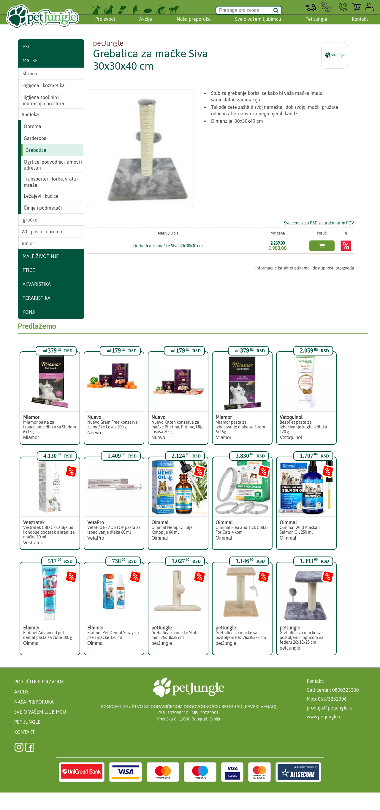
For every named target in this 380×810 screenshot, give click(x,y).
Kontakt (360, 24)
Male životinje (41, 256)
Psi (26, 46)
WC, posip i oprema (41, 231)
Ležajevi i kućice (41, 196)
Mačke (30, 60)
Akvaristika (37, 284)
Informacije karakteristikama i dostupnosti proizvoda (304, 268)
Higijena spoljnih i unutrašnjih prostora (42, 100)
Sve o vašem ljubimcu (258, 24)
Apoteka (30, 114)
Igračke (29, 219)
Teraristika (36, 298)
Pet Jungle (316, 24)
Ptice (29, 270)
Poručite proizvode (39, 681)
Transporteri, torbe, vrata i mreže (51, 182)
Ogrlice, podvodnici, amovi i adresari (53, 165)
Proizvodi (105, 24)
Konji (29, 312)
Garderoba (35, 138)
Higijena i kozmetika (43, 85)
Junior (27, 243)
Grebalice (36, 150)
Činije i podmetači (43, 208)
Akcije (145, 24)
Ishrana (29, 73)
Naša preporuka (194, 24)
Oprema (32, 126)
